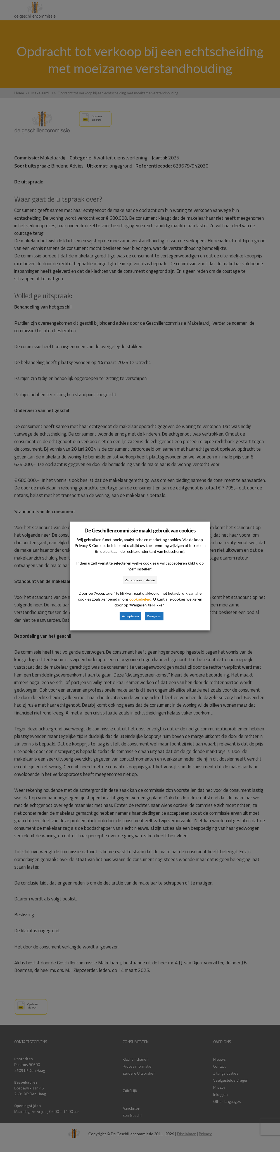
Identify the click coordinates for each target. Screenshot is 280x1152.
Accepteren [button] (130, 616)
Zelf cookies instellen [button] (140, 580)
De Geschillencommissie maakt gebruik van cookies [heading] (140, 530)
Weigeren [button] (154, 616)
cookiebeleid (140, 599)
